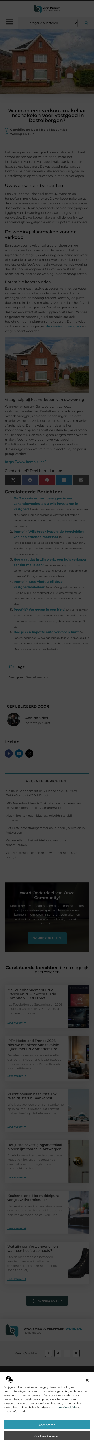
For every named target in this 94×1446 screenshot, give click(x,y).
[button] (87, 1397)
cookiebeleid (66, 1425)
